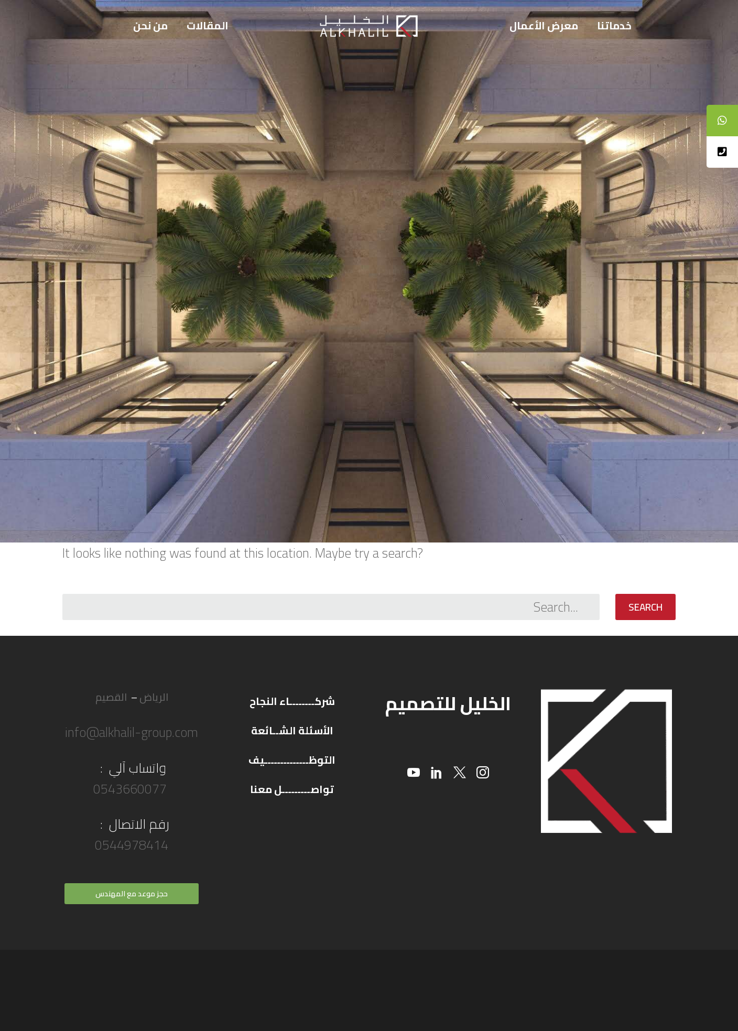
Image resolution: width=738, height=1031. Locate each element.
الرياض (153, 697)
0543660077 (131, 788)
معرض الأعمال (543, 25)
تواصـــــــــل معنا (292, 789)
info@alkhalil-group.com (131, 732)
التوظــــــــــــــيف (291, 759)
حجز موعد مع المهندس (131, 893)
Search (645, 607)
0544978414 (131, 844)
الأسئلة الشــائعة (292, 730)
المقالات (208, 25)
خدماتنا (614, 25)
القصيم (111, 697)
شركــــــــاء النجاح (292, 701)
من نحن (150, 25)
